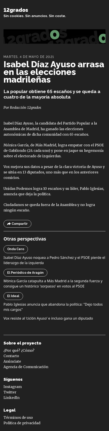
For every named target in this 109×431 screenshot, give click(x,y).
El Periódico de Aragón (25, 272)
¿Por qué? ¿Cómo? (19, 350)
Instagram (13, 387)
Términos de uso (18, 417)
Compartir (17, 224)
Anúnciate (12, 361)
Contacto (11, 356)
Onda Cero (15, 249)
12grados (16, 10)
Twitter (10, 392)
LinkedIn (12, 398)
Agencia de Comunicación (26, 367)
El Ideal (13, 296)
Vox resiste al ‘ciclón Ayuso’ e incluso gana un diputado (48, 318)
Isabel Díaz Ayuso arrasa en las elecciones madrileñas (54, 72)
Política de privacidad (22, 423)
